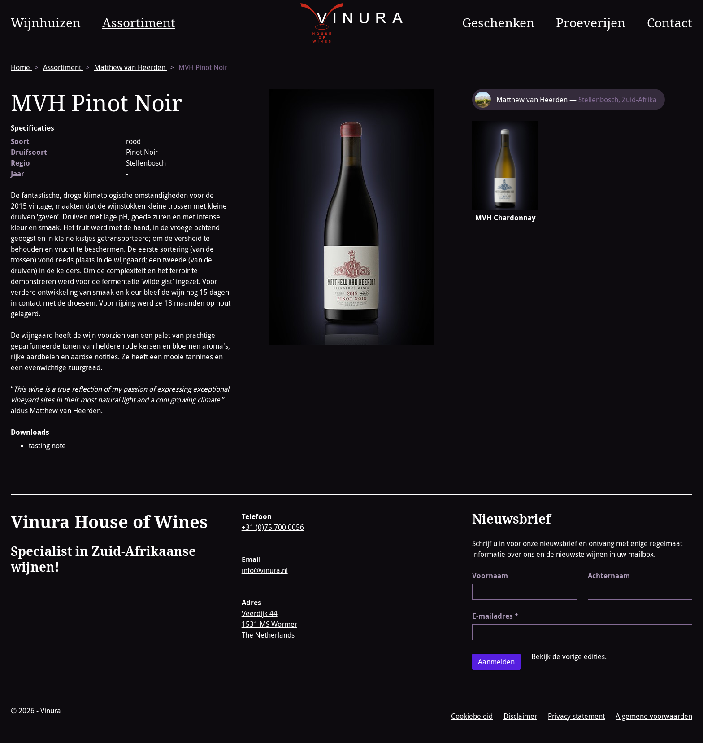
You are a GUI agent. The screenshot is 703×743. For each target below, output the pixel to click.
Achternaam (609, 576)
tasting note (47, 445)
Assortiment (138, 22)
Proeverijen (590, 22)
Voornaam (490, 576)
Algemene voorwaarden (654, 716)
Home (21, 67)
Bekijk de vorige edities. (569, 656)
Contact (669, 22)
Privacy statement (576, 716)
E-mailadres (495, 616)
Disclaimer (520, 716)
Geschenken (498, 22)
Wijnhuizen (46, 22)
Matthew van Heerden (130, 67)
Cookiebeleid (472, 716)
